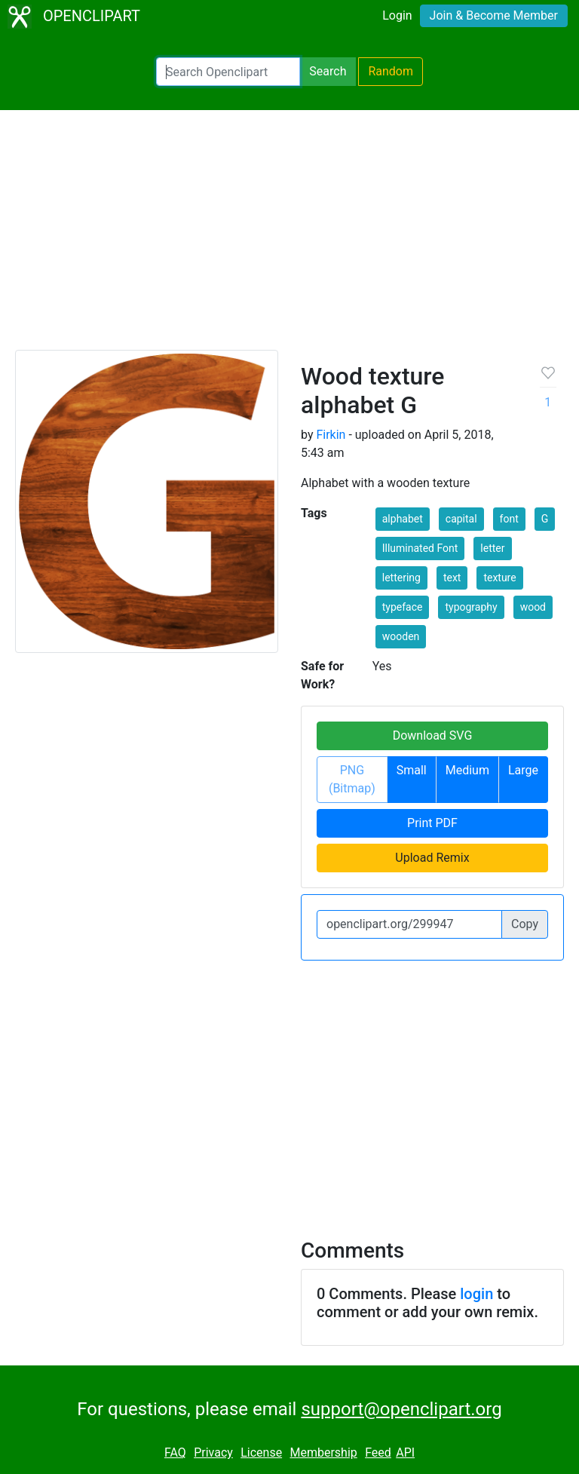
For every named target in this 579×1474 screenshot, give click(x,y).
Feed (378, 1452)
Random (390, 71)
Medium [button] (467, 770)
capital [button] (461, 519)
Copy (524, 924)
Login (397, 15)
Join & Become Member (494, 15)
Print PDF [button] (432, 823)
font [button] (509, 519)
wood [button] (533, 607)
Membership (323, 1452)
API (405, 1452)
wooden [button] (401, 636)
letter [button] (492, 548)
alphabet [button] (402, 519)
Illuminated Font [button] (420, 548)
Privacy (213, 1452)
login (476, 1294)
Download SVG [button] (433, 735)
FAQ (175, 1452)
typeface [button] (402, 607)
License (261, 1452)
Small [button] (412, 770)
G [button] (545, 519)
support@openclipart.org (401, 1409)
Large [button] (523, 770)
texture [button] (499, 578)
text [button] (452, 578)
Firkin (330, 434)
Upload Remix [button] (432, 857)
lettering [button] (401, 578)
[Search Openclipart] (228, 71)
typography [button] (471, 607)
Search (327, 71)
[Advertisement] (289, 236)
